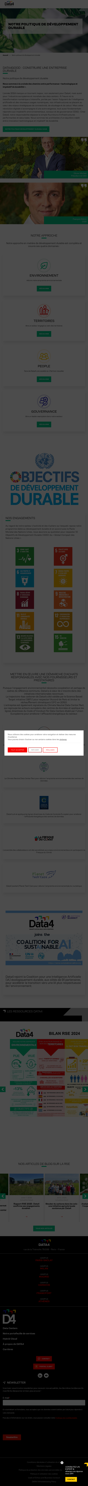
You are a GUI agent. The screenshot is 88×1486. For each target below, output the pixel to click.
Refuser (35, 750)
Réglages (50, 750)
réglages (63, 739)
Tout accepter (17, 750)
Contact (71, 1479)
